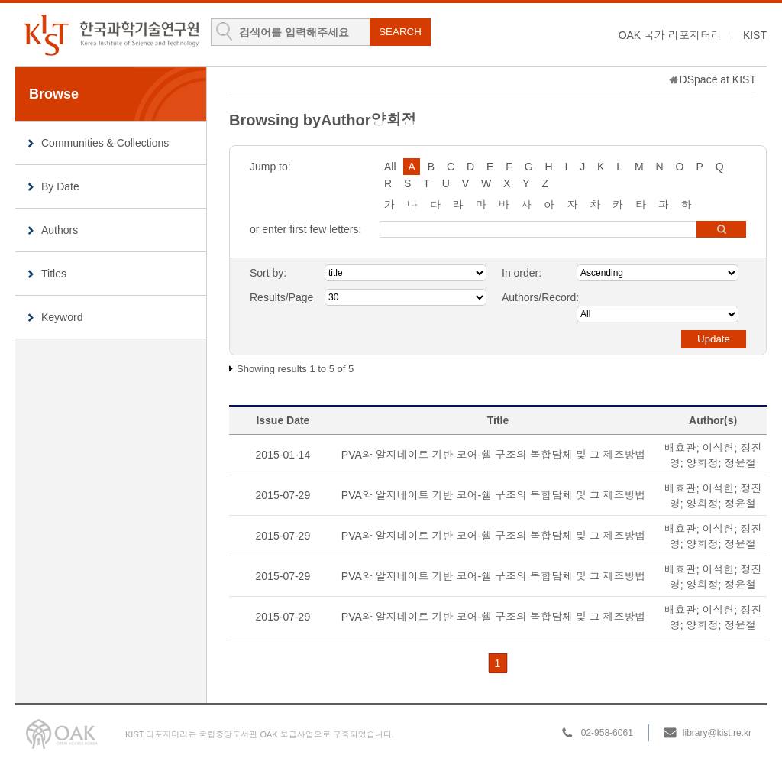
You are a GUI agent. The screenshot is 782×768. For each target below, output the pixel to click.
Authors (59, 230)
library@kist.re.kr (717, 732)
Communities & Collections (105, 143)
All (390, 166)
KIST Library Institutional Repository (111, 35)
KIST (755, 35)
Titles (53, 273)
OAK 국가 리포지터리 (670, 35)
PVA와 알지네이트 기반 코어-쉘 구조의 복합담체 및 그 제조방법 (493, 455)
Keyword (61, 317)
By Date (60, 186)
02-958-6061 (607, 732)
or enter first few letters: (305, 229)
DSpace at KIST (718, 79)
